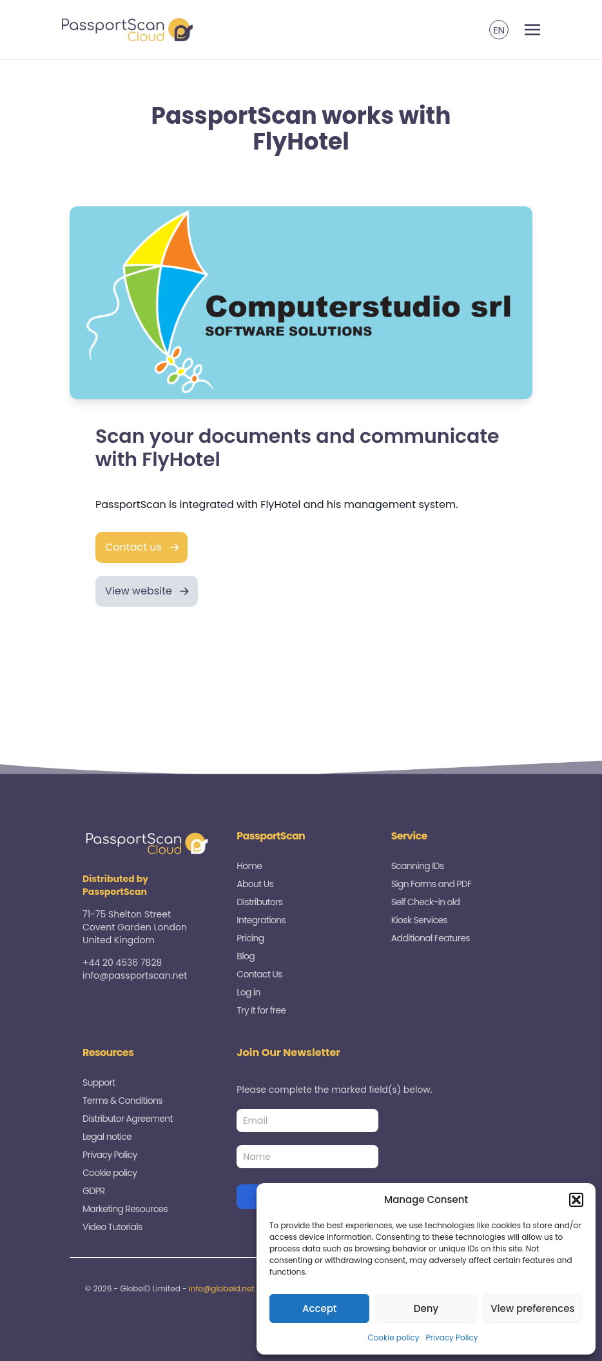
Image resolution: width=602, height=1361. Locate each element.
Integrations (261, 920)
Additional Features (430, 938)
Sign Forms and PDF (431, 883)
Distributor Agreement (128, 1118)
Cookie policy (393, 1337)
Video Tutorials (112, 1226)
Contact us (133, 547)
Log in (248, 992)
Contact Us (259, 974)
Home (249, 865)
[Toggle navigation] (532, 30)
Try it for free (261, 1010)
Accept (319, 1308)
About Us (255, 883)
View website (138, 590)
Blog (246, 956)
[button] (576, 1199)
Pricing (250, 938)
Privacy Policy (452, 1337)
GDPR (94, 1190)
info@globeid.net (222, 1288)
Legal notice (107, 1136)
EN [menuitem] (499, 30)
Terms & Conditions (122, 1100)
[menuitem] (499, 29)
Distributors (259, 902)
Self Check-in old (425, 902)
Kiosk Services (419, 920)
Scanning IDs (417, 865)
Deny (426, 1308)
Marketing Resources (125, 1208)
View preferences (532, 1308)
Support (99, 1082)
